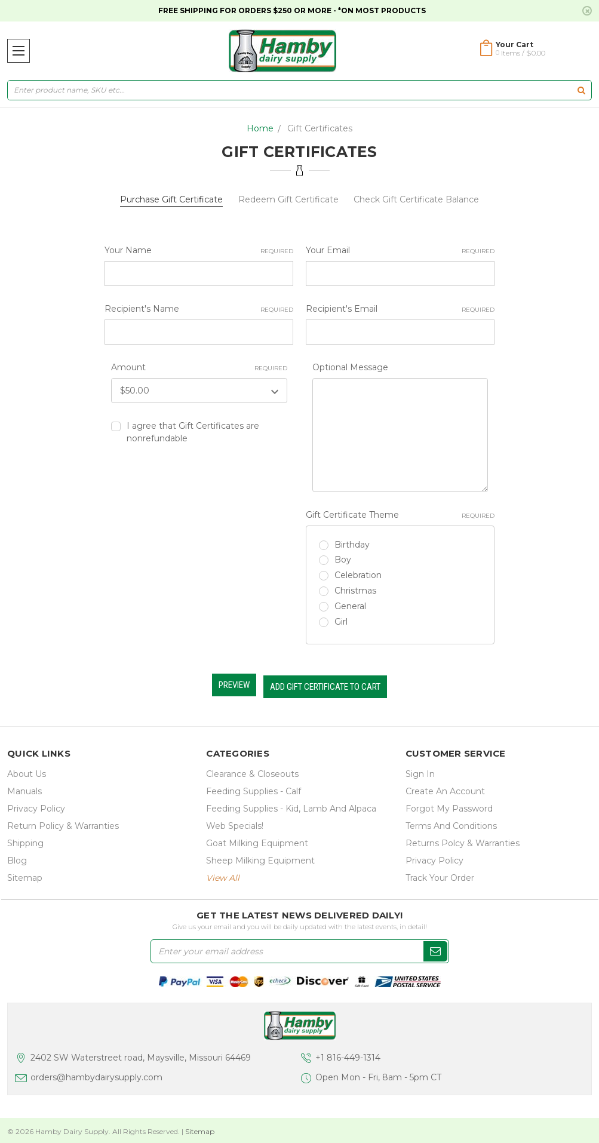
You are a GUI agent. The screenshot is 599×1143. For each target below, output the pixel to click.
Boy (342, 559)
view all (222, 874)
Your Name (199, 250)
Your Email (400, 250)
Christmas (355, 590)
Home (260, 128)
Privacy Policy (36, 805)
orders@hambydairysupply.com (96, 1075)
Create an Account (445, 788)
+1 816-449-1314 (347, 1054)
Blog (17, 857)
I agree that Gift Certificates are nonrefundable (193, 432)
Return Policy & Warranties (63, 823)
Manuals (24, 788)
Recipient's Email (400, 309)
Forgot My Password (449, 805)
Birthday (352, 544)
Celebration (358, 575)
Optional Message (350, 367)
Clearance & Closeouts (252, 771)
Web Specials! (234, 823)
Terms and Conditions (451, 823)
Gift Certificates (319, 128)
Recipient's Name (199, 309)
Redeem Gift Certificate (288, 199)
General (350, 606)
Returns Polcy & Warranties (463, 840)
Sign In (420, 771)
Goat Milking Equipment (257, 840)
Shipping (25, 840)
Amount (199, 367)
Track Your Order (440, 874)
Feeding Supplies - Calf (253, 788)
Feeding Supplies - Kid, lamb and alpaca (291, 805)
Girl (341, 621)
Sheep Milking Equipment (260, 857)
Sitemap (24, 874)
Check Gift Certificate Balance (416, 199)
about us (26, 771)
